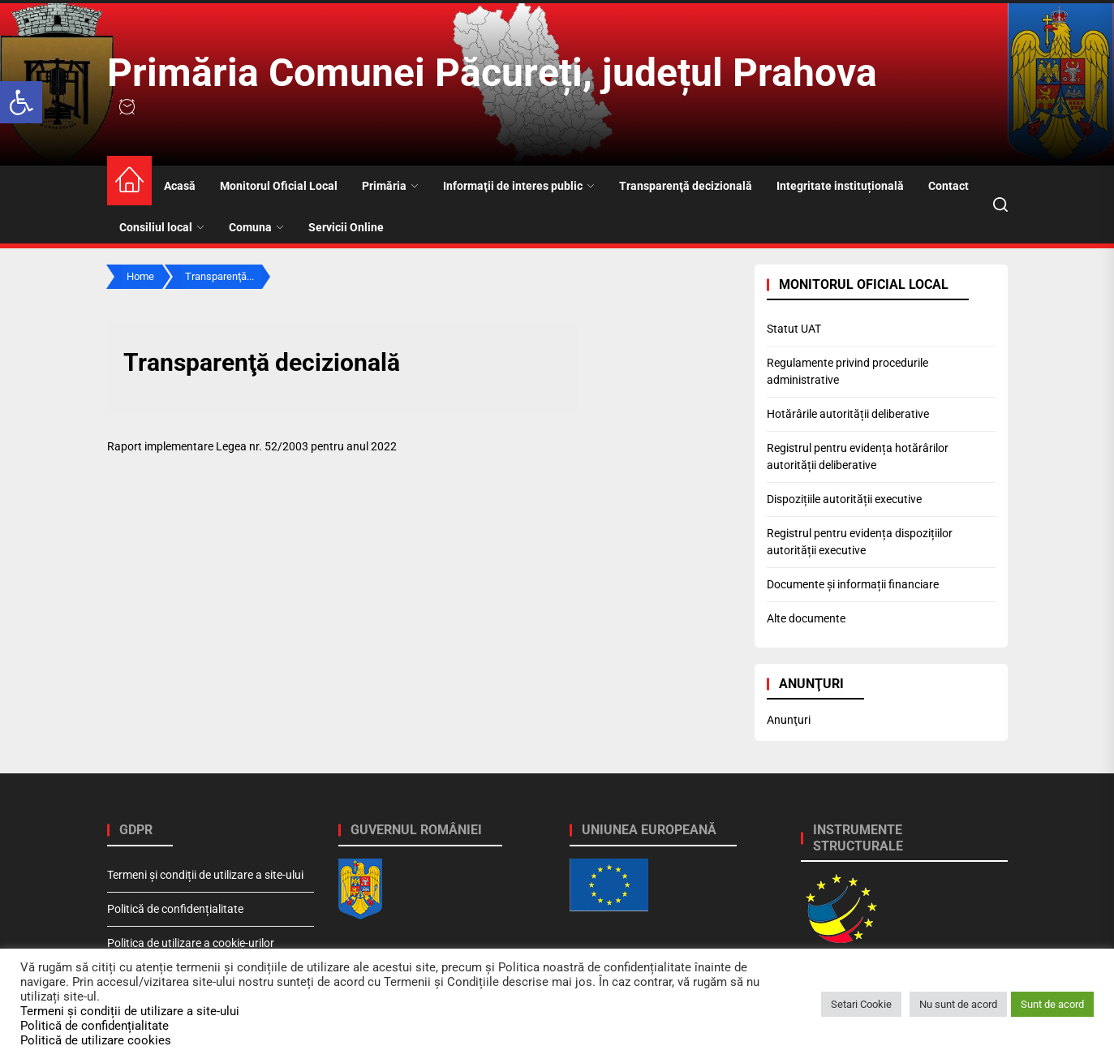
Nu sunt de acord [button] (958, 1004)
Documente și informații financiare (853, 584)
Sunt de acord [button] (1052, 1004)
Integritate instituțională (840, 185)
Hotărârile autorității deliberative (848, 413)
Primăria (390, 185)
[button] (21, 102)
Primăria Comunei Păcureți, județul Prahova (492, 73)
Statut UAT (794, 328)
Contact (948, 185)
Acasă (180, 185)
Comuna (256, 227)
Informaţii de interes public (519, 185)
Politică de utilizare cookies (95, 1040)
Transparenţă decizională (685, 185)
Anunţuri (789, 719)
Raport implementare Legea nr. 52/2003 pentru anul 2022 (252, 446)
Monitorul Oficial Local (279, 185)
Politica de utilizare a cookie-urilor (190, 942)
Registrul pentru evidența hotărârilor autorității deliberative (857, 456)
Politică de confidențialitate (175, 908)
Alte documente (806, 618)
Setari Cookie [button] (861, 1004)
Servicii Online (346, 227)
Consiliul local (161, 227)
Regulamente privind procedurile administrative (847, 371)
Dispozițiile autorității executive (844, 499)
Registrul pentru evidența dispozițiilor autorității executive (860, 542)
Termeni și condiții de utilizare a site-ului (205, 874)
